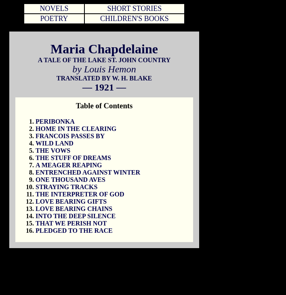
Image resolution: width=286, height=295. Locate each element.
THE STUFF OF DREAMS (73, 157)
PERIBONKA (55, 121)
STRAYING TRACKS (66, 186)
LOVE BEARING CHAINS (74, 208)
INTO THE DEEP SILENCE (76, 216)
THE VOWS (53, 150)
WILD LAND (55, 143)
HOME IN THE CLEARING (76, 128)
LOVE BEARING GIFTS (71, 201)
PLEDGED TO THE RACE (74, 230)
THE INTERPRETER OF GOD (80, 194)
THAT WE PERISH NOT (71, 223)
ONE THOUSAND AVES (70, 179)
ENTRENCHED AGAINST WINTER (88, 172)
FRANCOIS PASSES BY (70, 136)
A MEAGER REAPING (69, 165)
